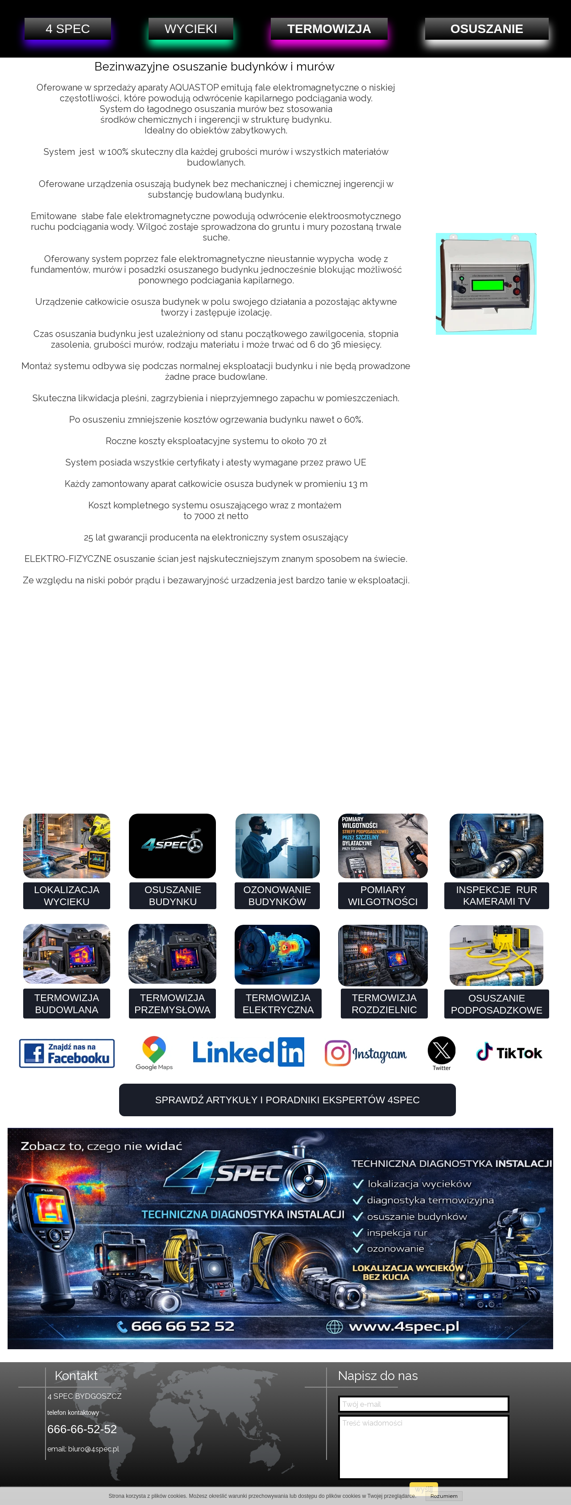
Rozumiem (444, 1496)
